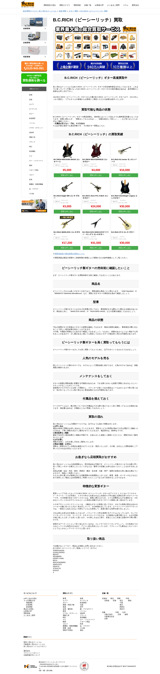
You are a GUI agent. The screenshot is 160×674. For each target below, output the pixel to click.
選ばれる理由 (28, 609)
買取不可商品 (68, 630)
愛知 (129, 600)
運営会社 (135, 5)
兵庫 (106, 619)
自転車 (31, 132)
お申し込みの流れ (30, 598)
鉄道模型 (32, 118)
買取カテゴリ (64, 5)
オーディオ (33, 109)
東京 (121, 605)
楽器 (30, 99)
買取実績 (77, 5)
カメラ (31, 104)
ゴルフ (31, 175)
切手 (81, 607)
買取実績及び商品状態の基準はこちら (70, 254)
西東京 (122, 607)
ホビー (31, 114)
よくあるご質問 (113, 5)
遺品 (81, 630)
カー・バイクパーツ (36, 161)
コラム (125, 5)
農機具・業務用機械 (36, 184)
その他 (31, 193)
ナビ (30, 156)
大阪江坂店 (108, 614)
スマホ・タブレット (36, 128)
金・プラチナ (33, 189)
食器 (64, 607)
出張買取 (29, 605)
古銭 (81, 605)
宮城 (114, 600)
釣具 (30, 179)
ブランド (32, 142)
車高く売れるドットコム (33, 642)
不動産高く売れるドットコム (34, 644)
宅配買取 (29, 603)
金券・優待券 (68, 609)
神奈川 (122, 609)
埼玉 (121, 600)
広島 (119, 614)
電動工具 (32, 137)
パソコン (32, 123)
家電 (30, 95)
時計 (30, 146)
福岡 (126, 614)
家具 (64, 611)
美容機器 (32, 151)
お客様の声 (99, 5)
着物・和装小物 (68, 605)
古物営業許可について (32, 655)
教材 (30, 165)
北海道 (106, 600)
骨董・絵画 (67, 628)
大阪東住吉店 (109, 616)
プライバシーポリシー (32, 653)
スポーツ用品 (33, 170)
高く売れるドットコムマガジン (35, 646)
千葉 (121, 603)
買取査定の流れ (50, 5)
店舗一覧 (87, 5)
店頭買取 (29, 607)
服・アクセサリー (86, 609)
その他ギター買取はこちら (94, 126)
